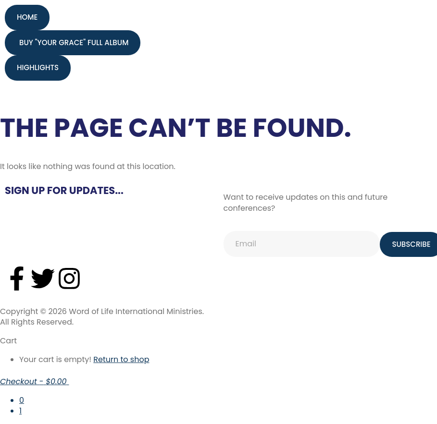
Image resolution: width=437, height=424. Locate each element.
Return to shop (121, 359)
